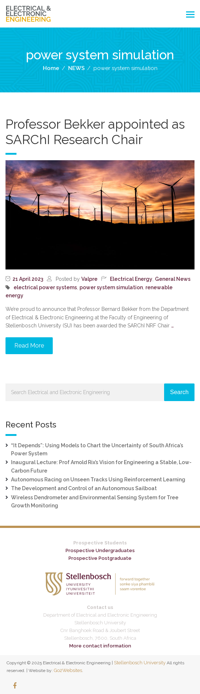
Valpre (89, 279)
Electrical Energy (131, 279)
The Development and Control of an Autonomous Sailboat (84, 488)
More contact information (100, 646)
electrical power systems (45, 287)
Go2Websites (68, 670)
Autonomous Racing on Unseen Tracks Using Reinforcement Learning (98, 479)
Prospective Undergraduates (100, 550)
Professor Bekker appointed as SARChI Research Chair (95, 132)
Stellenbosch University (140, 662)
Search (179, 392)
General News (172, 279)
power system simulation (111, 287)
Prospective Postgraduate (100, 558)
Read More (29, 345)
